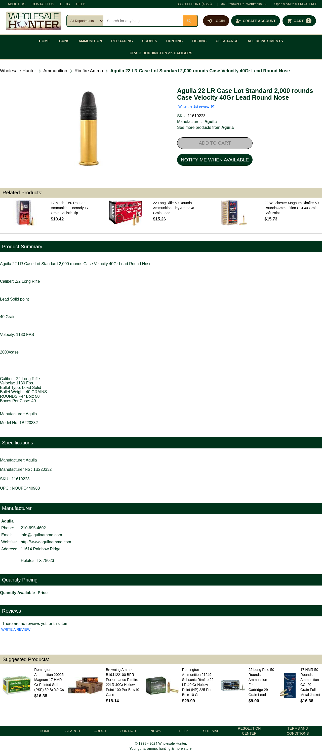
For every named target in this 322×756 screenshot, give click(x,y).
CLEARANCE (227, 41)
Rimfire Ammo (88, 70)
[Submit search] (190, 20)
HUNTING (174, 41)
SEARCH (72, 731)
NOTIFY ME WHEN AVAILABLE (215, 159)
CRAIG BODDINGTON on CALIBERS (161, 53)
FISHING (199, 41)
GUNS (64, 41)
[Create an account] (255, 20)
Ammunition (55, 70)
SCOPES (149, 41)
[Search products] (143, 20)
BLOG (65, 4)
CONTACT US (42, 4)
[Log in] (216, 20)
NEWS (155, 731)
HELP (80, 4)
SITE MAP (211, 731)
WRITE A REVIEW (15, 629)
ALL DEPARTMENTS (265, 41)
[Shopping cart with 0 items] (299, 20)
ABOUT (100, 731)
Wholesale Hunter (18, 70)
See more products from (205, 127)
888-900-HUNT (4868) (194, 4)
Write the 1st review (196, 106)
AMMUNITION (90, 41)
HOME (44, 41)
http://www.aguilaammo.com (46, 542)
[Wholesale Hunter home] (33, 21)
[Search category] (85, 20)
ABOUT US (16, 4)
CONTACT (128, 731)
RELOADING (122, 41)
